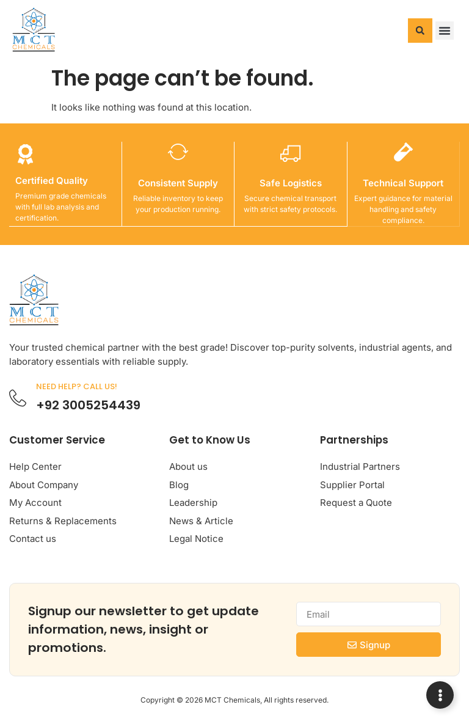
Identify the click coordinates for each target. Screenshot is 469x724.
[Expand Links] (440, 695)
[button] (420, 30)
